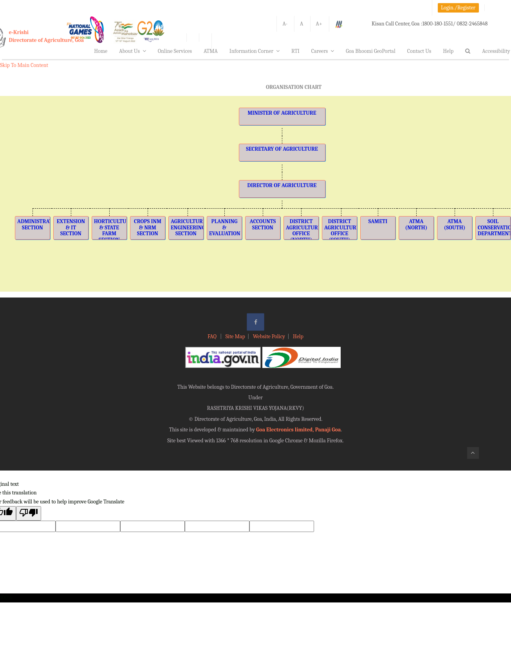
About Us (132, 51)
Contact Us (419, 51)
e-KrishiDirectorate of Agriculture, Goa (46, 36)
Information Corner (254, 51)
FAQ (213, 336)
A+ (319, 23)
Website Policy (269, 336)
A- (284, 23)
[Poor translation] (28, 513)
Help (448, 51)
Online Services (175, 51)
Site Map (235, 336)
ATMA (211, 51)
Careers (322, 51)
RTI (295, 51)
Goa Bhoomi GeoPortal (370, 51)
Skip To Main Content (24, 65)
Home (100, 51)
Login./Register (458, 7)
